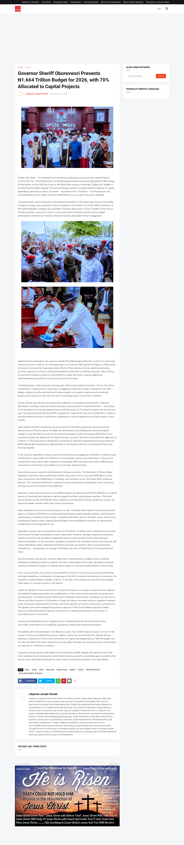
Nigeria (72, 670)
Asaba (34, 670)
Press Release (75, 2)
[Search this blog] (141, 76)
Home (20, 67)
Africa (28, 67)
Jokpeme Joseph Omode (43, 694)
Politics (81, 670)
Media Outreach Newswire (133, 2)
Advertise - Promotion (30, 2)
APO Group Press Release (111, 2)
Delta (41, 670)
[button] (159, 8)
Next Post (113, 764)
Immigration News (60, 2)
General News (62, 670)
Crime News (46, 2)
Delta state (50, 670)
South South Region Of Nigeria (30, 673)
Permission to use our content (157, 2)
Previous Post (23, 764)
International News (91, 2)
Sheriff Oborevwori (93, 670)
